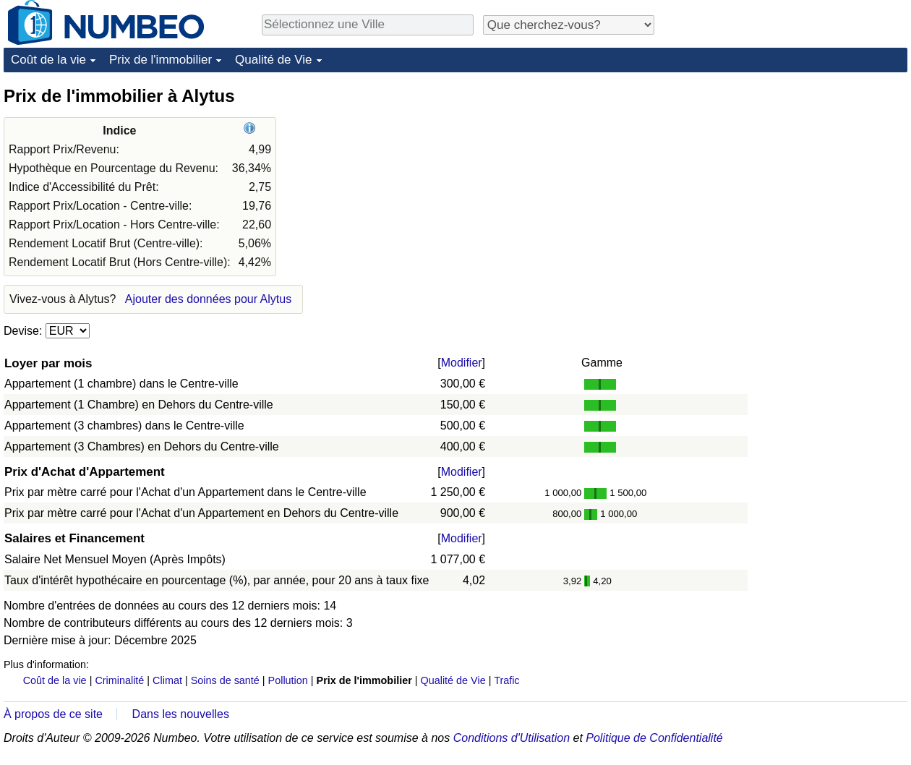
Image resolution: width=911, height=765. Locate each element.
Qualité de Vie (273, 60)
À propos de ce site (53, 714)
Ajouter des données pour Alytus (208, 299)
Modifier (461, 362)
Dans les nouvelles (180, 714)
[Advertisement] (798, 175)
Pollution (288, 680)
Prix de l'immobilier (160, 60)
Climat (167, 680)
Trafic (506, 680)
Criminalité (119, 680)
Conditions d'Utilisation (511, 738)
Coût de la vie (48, 60)
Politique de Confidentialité (654, 738)
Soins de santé (225, 680)
